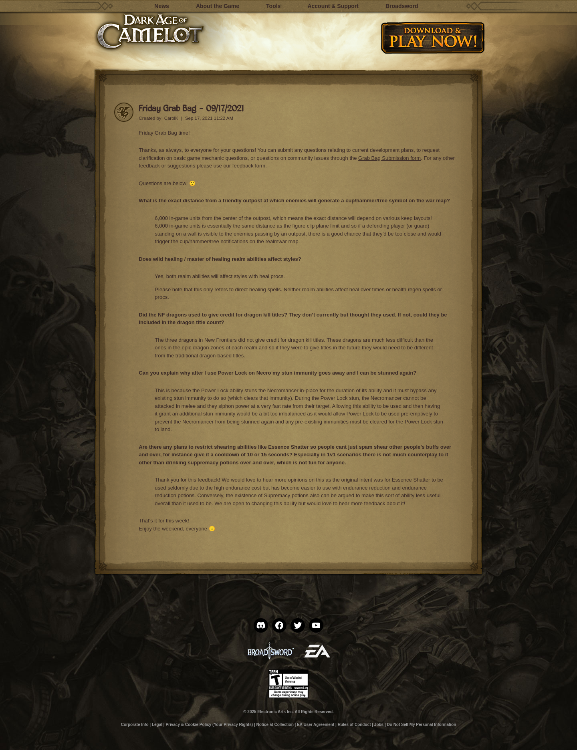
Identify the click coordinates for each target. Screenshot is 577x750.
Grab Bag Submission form (389, 158)
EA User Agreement (315, 724)
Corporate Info (135, 724)
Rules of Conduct (354, 724)
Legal (157, 724)
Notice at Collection (274, 724)
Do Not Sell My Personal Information (421, 724)
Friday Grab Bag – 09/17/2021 (191, 108)
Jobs (378, 724)
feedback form (248, 166)
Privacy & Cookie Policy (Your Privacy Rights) (209, 724)
